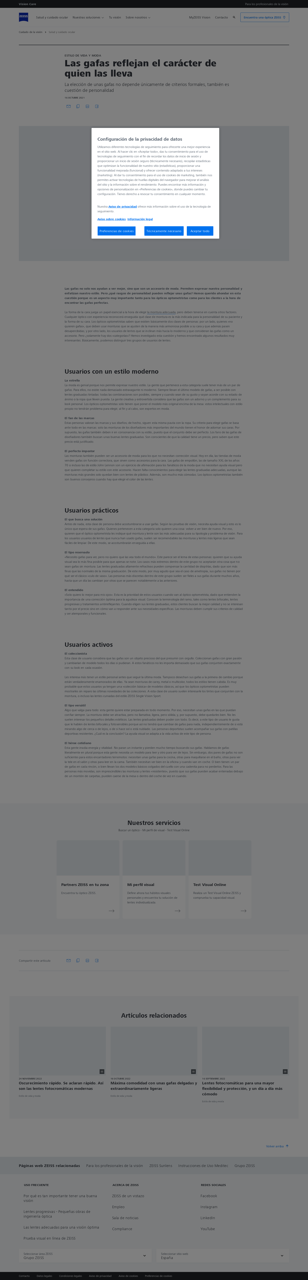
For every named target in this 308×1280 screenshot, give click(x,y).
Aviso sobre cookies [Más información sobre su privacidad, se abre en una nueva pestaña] (111, 219)
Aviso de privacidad (122, 206)
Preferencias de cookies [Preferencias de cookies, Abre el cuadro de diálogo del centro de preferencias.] (117, 231)
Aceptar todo (200, 231)
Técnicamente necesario (164, 231)
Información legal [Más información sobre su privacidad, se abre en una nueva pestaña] (140, 219)
